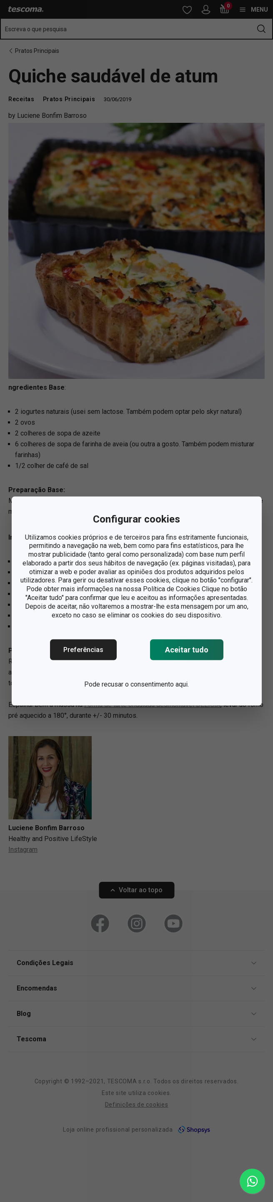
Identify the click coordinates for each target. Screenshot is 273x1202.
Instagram (23, 850)
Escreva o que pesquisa (36, 29)
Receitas (21, 99)
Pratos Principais (37, 50)
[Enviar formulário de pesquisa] (261, 29)
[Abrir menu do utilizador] (206, 10)
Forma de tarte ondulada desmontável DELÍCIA (152, 705)
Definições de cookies (136, 1104)
